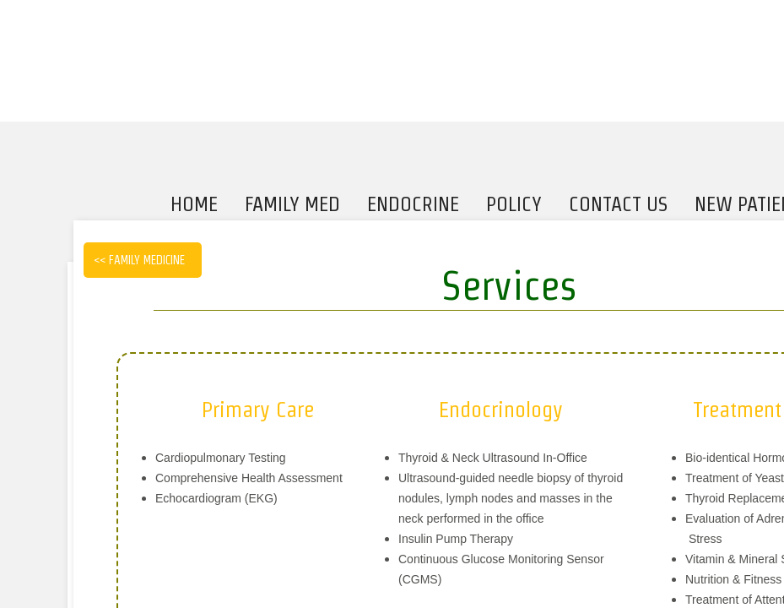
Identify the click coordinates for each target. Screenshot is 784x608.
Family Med (292, 204)
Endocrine (413, 204)
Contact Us (618, 204)
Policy (514, 204)
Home (194, 204)
